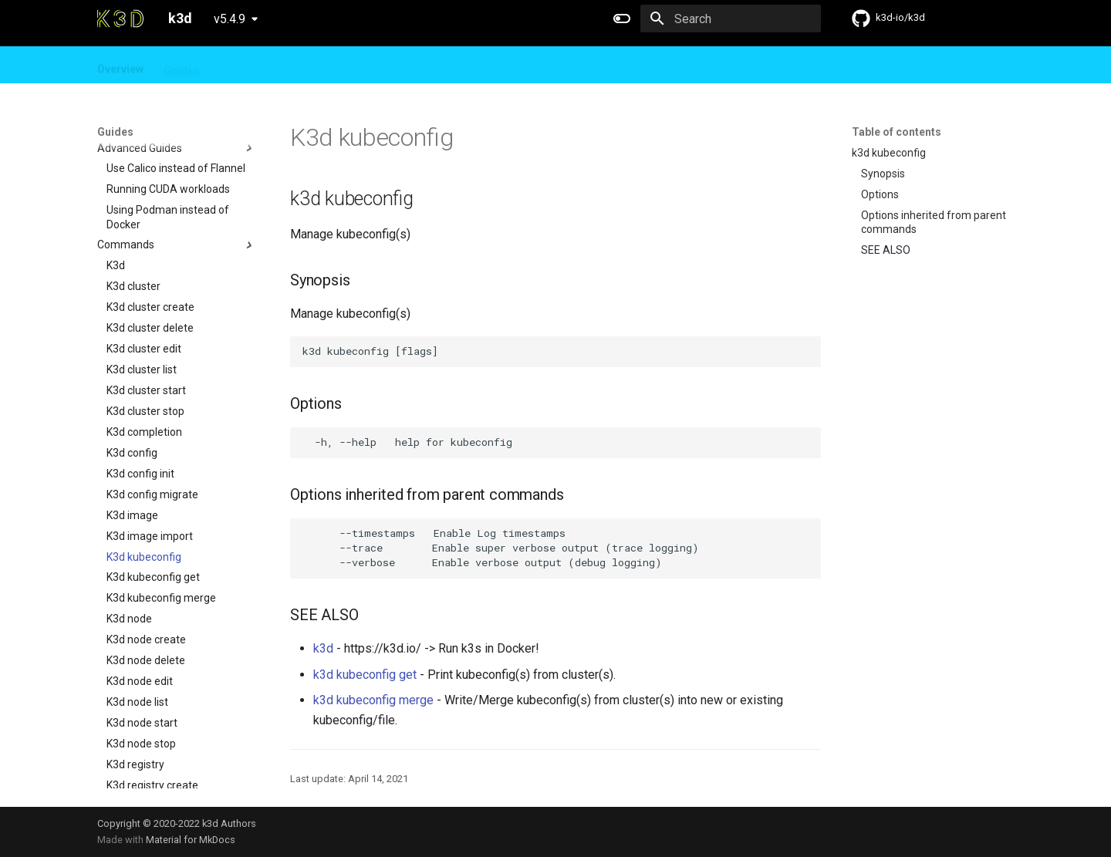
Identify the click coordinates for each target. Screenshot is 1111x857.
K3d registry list (143, 740)
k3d (323, 648)
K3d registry (135, 677)
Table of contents (896, 132)
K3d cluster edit (143, 261)
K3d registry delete (152, 719)
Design (238, 65)
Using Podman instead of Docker (167, 129)
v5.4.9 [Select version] (229, 19)
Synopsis (883, 173)
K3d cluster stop (145, 324)
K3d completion (144, 345)
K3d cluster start (146, 303)
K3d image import (149, 449)
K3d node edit (139, 594)
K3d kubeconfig (143, 470)
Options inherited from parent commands (933, 222)
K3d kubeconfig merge (161, 510)
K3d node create (146, 552)
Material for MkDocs (190, 839)
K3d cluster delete (150, 240)
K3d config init (140, 386)
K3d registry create (152, 698)
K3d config (131, 365)
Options (880, 194)
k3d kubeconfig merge (373, 700)
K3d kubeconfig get (153, 490)
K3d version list (142, 781)
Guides (182, 65)
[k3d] (120, 18)
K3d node (129, 531)
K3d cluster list (141, 282)
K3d (115, 178)
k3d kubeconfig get (365, 674)
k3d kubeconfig (889, 153)
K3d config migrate (152, 407)
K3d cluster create (150, 220)
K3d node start (141, 635)
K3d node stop (141, 656)
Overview (120, 65)
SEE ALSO (885, 250)
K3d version (134, 760)
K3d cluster (133, 199)
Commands (176, 158)
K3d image (132, 428)
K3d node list (137, 615)
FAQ (286, 65)
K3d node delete (145, 573)
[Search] (730, 18)
